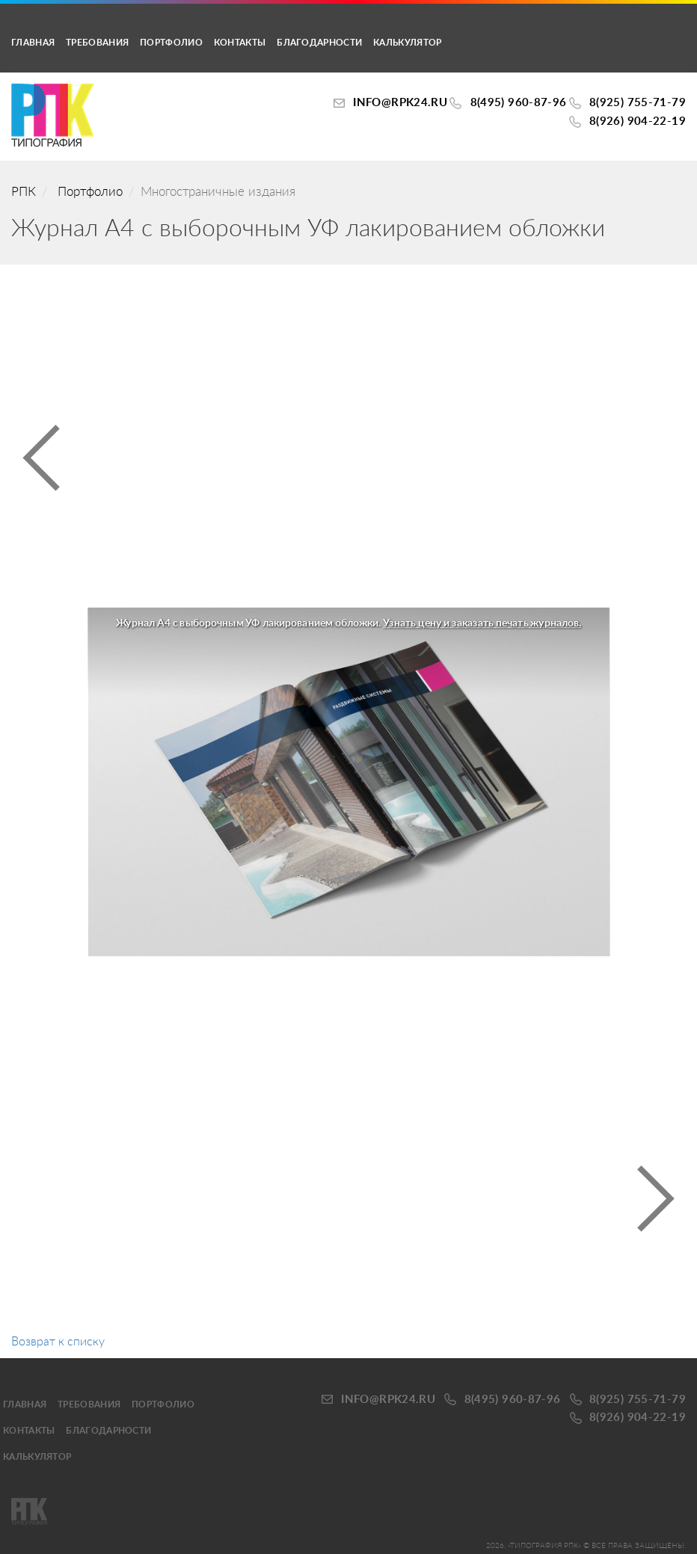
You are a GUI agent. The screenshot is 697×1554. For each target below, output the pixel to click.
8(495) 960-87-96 (518, 102)
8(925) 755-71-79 (637, 102)
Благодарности (319, 42)
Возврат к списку (58, 1342)
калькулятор (407, 42)
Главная (33, 42)
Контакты (239, 42)
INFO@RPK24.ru (400, 102)
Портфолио (171, 42)
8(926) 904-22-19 (637, 121)
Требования (97, 42)
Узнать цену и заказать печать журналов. (482, 624)
